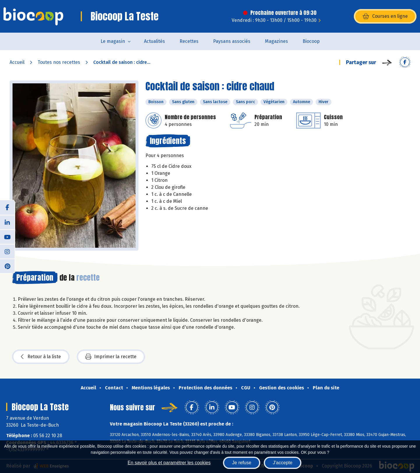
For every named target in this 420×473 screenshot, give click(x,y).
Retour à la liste (41, 357)
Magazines (276, 41)
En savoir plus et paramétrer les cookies (169, 462)
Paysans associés (231, 41)
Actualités (154, 41)
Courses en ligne (385, 16)
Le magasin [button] (113, 41)
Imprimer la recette (110, 357)
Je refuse (241, 462)
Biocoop (311, 41)
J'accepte (282, 462)
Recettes (189, 41)
